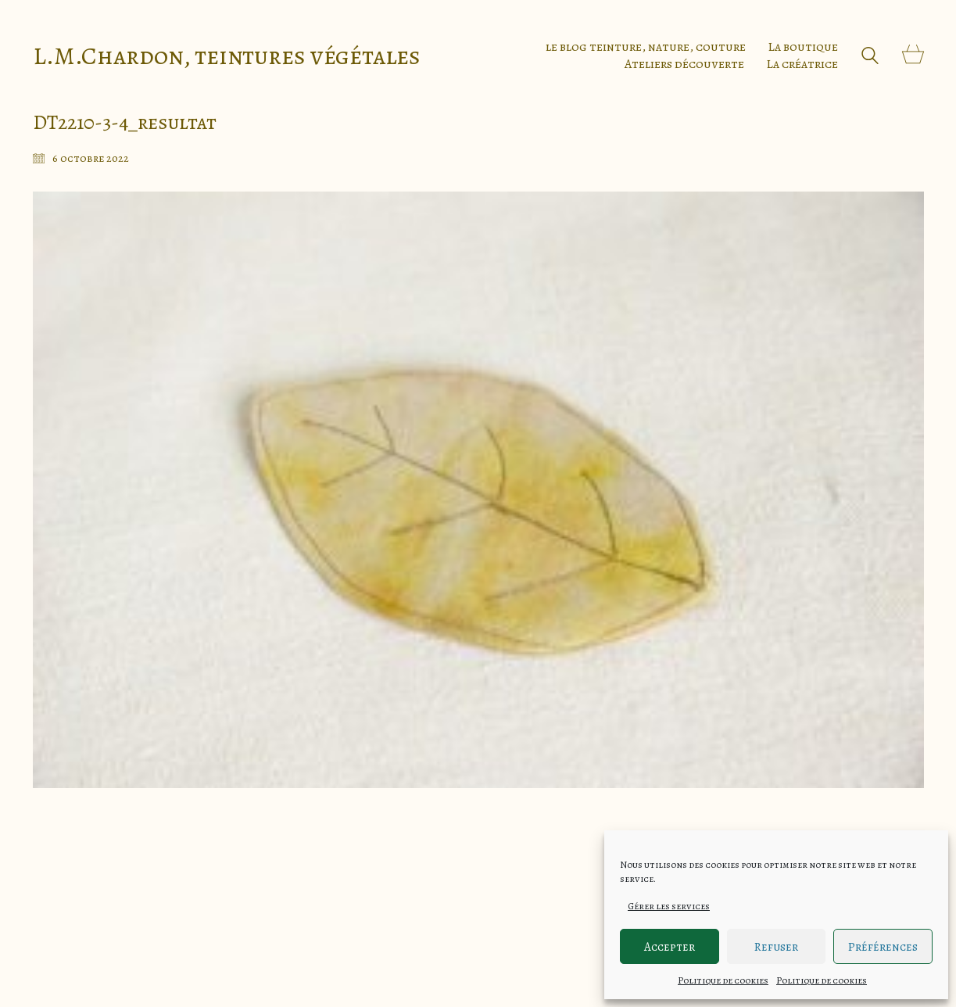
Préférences (883, 947)
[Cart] (913, 56)
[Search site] (870, 57)
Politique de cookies (723, 980)
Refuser (776, 947)
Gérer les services (669, 906)
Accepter (669, 947)
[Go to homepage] (227, 56)
